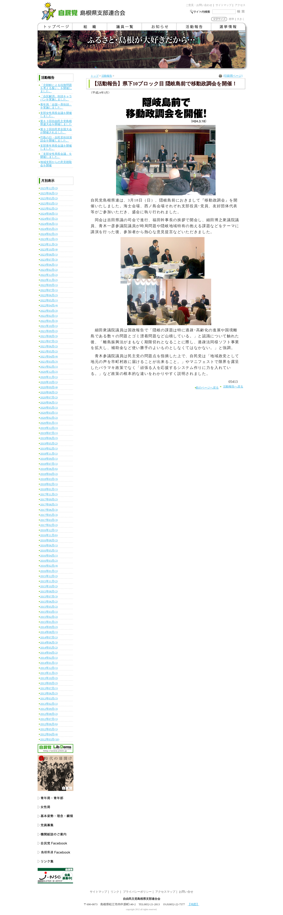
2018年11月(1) (49, 453)
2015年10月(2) (49, 586)
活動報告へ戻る (233, 386)
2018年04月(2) (49, 474)
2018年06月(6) (49, 468)
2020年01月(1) (49, 422)
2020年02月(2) (49, 417)
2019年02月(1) (49, 448)
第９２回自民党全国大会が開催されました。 (56, 131)
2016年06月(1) (49, 545)
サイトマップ (223, 5)
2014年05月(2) (49, 647)
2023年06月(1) (49, 264)
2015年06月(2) (49, 601)
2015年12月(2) (49, 576)
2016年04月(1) (49, 555)
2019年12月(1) (49, 428)
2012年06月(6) (49, 724)
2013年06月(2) (49, 693)
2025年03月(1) (49, 203)
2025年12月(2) (49, 188)
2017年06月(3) (49, 509)
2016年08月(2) (49, 540)
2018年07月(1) (49, 463)
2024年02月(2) (49, 234)
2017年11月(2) (49, 494)
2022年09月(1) (49, 285)
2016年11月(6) (49, 535)
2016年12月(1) (49, 530)
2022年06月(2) (49, 295)
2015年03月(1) (49, 611)
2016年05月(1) (49, 550)
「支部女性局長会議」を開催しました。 (56, 155)
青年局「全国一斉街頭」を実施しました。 (56, 106)
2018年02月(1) (49, 484)
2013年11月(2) (49, 673)
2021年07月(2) (49, 341)
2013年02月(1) (49, 703)
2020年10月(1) (49, 382)
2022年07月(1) (49, 290)
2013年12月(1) (49, 667)
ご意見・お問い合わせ (199, 5)
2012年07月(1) (49, 719)
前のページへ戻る (207, 387)
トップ (95, 75)
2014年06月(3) (49, 642)
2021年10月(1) (49, 326)
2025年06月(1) (49, 193)
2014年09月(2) (49, 627)
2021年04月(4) (49, 356)
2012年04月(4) (49, 734)
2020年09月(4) (49, 387)
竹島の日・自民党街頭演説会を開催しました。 (56, 139)
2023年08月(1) (49, 254)
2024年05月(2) (49, 228)
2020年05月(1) (49, 407)
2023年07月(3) (49, 259)
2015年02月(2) (49, 616)
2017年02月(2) (49, 525)
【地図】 (193, 904)
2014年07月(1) (49, 637)
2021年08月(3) (49, 336)
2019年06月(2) (49, 438)
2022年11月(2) (49, 280)
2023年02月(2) (49, 269)
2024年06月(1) (49, 223)
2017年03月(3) (49, 520)
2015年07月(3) (49, 596)
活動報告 (106, 75)
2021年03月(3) (49, 361)
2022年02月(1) (49, 315)
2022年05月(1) (49, 300)
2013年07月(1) (49, 688)
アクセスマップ (165, 891)
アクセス (240, 5)
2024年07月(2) (49, 218)
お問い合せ (186, 891)
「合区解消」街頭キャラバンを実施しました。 (56, 98)
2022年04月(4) (49, 305)
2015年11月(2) (49, 581)
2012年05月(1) (49, 729)
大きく (241, 19)
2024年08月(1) (49, 213)
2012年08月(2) (49, 714)
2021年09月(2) (49, 331)
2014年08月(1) (49, 632)
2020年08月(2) (49, 392)
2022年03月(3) (49, 310)
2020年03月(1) (49, 412)
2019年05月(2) (49, 443)
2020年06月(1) (49, 402)
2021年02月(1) (49, 366)
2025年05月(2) (49, 198)
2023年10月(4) (49, 249)
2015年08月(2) (49, 591)
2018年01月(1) (49, 489)
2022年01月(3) (49, 320)
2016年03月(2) (49, 560)
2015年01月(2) (49, 621)
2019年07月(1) (49, 433)
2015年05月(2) (49, 606)
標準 (231, 19)
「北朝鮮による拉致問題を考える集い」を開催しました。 (56, 88)
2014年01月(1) (49, 662)
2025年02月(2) (49, 208)
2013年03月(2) (49, 698)
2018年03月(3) (49, 479)
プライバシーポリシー (137, 891)
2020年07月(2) (49, 397)
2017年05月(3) (49, 514)
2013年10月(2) (49, 678)
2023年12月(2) (49, 239)
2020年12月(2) (49, 371)
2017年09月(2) (49, 499)
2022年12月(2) (49, 274)
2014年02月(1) (49, 657)
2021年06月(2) (49, 346)
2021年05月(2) (49, 351)
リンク (115, 891)
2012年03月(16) (49, 739)
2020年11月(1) (49, 377)
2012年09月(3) (49, 708)
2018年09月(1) (49, 458)
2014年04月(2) (49, 652)
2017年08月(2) (49, 504)
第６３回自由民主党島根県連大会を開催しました (56, 123)
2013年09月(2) (49, 683)
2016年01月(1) (49, 571)
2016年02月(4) (49, 565)
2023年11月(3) (49, 244)
